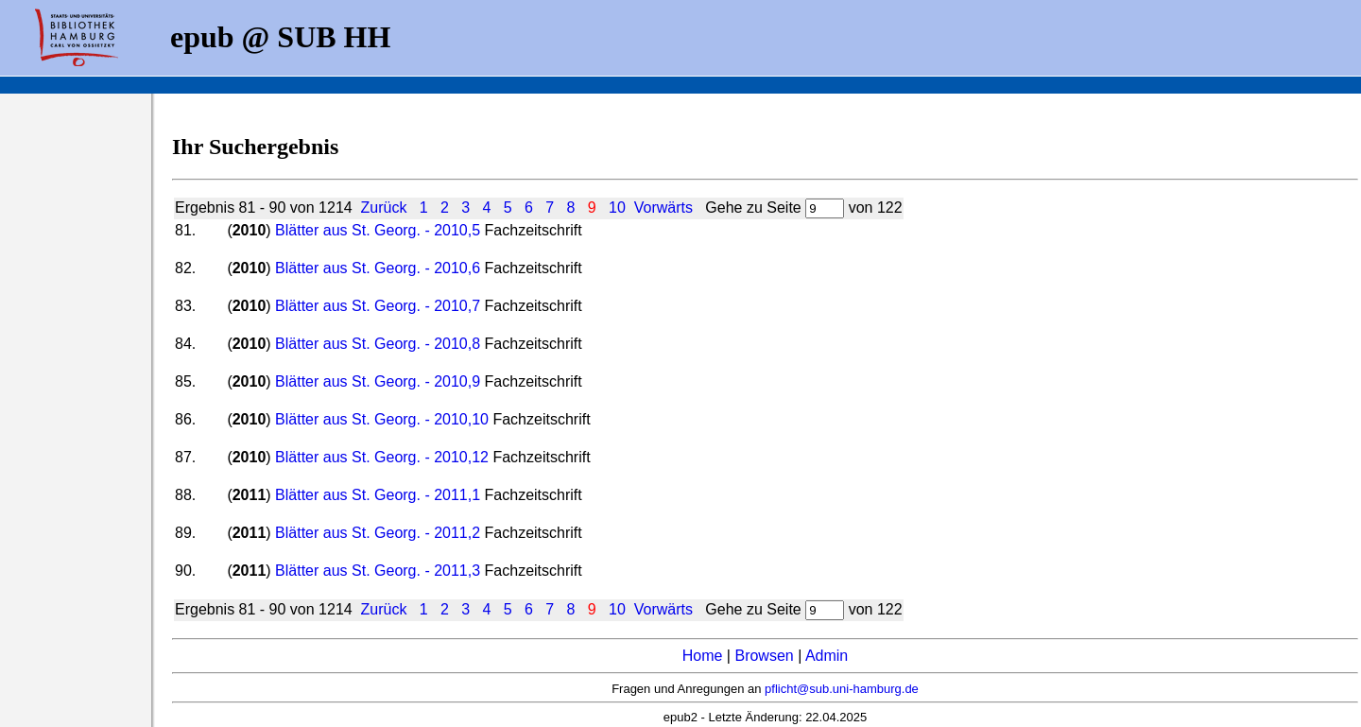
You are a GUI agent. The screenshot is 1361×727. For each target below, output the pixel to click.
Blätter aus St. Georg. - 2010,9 (377, 381)
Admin (826, 656)
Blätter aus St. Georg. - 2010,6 (377, 268)
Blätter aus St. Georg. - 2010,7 (377, 306)
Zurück (384, 207)
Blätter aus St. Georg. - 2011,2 (377, 533)
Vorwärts (663, 207)
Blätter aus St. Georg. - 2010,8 (377, 344)
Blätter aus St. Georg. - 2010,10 (382, 419)
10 (617, 207)
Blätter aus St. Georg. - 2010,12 (382, 457)
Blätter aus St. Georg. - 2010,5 (377, 230)
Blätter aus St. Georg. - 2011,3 (377, 571)
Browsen (763, 656)
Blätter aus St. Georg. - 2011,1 (377, 495)
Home (702, 656)
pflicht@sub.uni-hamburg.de (842, 689)
